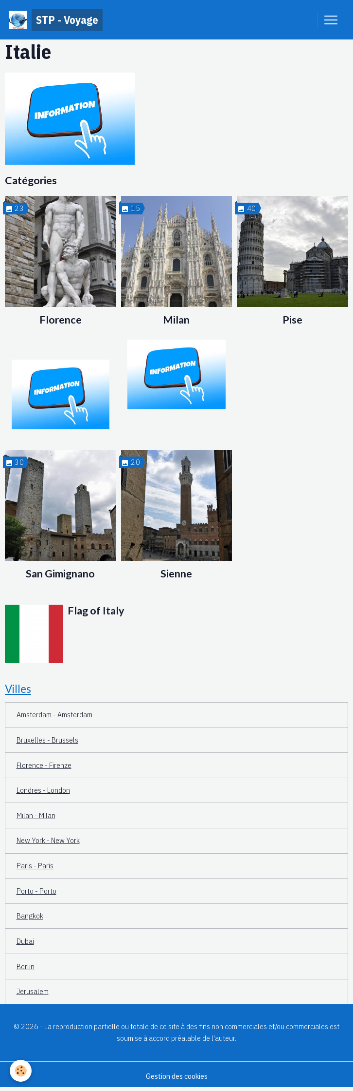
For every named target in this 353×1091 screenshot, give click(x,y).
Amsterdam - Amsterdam (54, 714)
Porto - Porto (36, 891)
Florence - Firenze (44, 765)
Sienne (176, 573)
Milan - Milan (36, 815)
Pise (292, 319)
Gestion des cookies (177, 1076)
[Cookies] (21, 1071)
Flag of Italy (96, 610)
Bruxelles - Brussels (47, 740)
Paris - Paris (35, 865)
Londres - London (43, 790)
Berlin (26, 966)
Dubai (25, 941)
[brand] (56, 20)
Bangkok (30, 915)
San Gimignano (60, 573)
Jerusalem (33, 991)
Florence (60, 319)
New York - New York (48, 840)
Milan (176, 319)
